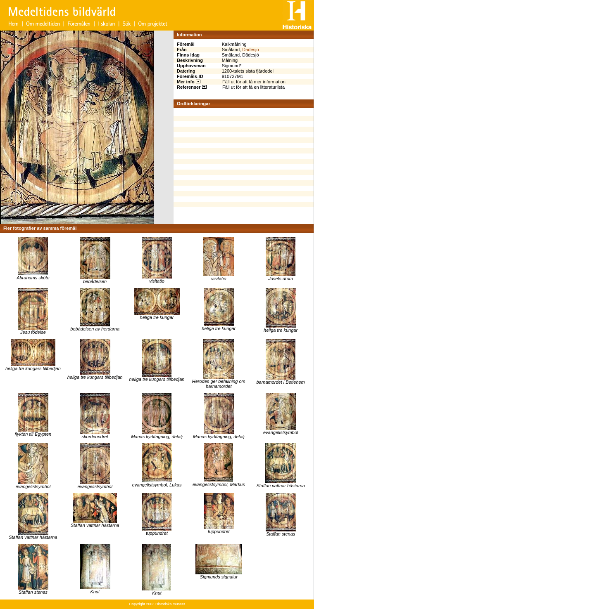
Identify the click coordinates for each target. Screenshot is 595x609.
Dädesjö (250, 49)
